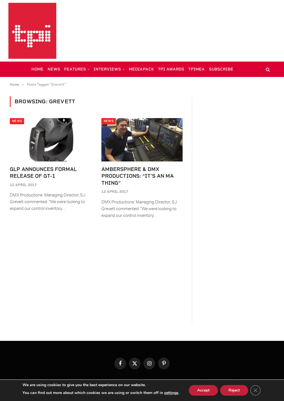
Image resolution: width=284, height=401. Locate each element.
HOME (37, 69)
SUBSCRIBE (221, 69)
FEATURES (75, 69)
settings (171, 392)
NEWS (54, 69)
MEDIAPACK (141, 69)
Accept (203, 390)
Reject (234, 390)
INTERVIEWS (107, 69)
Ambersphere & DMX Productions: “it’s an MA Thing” (137, 176)
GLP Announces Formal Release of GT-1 (43, 172)
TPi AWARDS (171, 69)
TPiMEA (196, 69)
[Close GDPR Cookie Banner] (255, 390)
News (17, 121)
